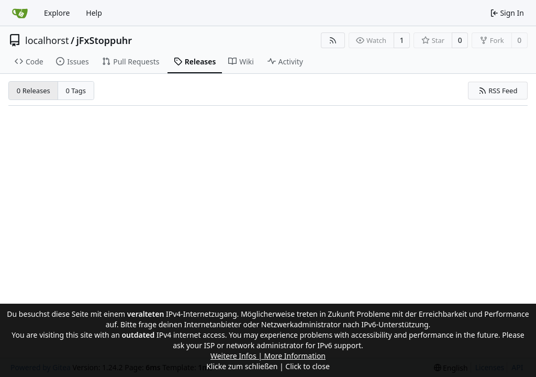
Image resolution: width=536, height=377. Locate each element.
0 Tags (76, 90)
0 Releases (33, 90)
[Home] (20, 13)
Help (94, 13)
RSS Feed (498, 90)
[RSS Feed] (333, 40)
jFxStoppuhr (104, 40)
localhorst (47, 40)
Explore (57, 13)
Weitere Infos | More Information (268, 356)
